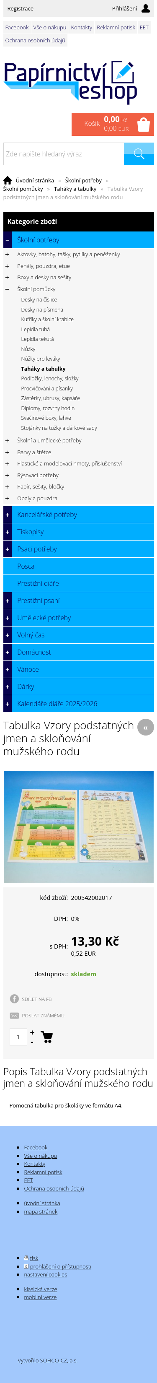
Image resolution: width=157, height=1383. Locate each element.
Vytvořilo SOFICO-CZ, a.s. (47, 1360)
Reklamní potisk (116, 27)
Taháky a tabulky (75, 188)
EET (144, 27)
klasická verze (40, 1289)
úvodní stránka (42, 1203)
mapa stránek (40, 1211)
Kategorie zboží (79, 221)
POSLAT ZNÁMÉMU (43, 1015)
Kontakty (82, 27)
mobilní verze (40, 1297)
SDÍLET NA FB (37, 999)
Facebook (17, 27)
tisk (34, 1258)
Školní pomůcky (23, 188)
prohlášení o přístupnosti (60, 1266)
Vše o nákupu (50, 27)
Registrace (21, 8)
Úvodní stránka (35, 180)
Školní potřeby (83, 180)
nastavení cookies (45, 1274)
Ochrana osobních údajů (35, 40)
